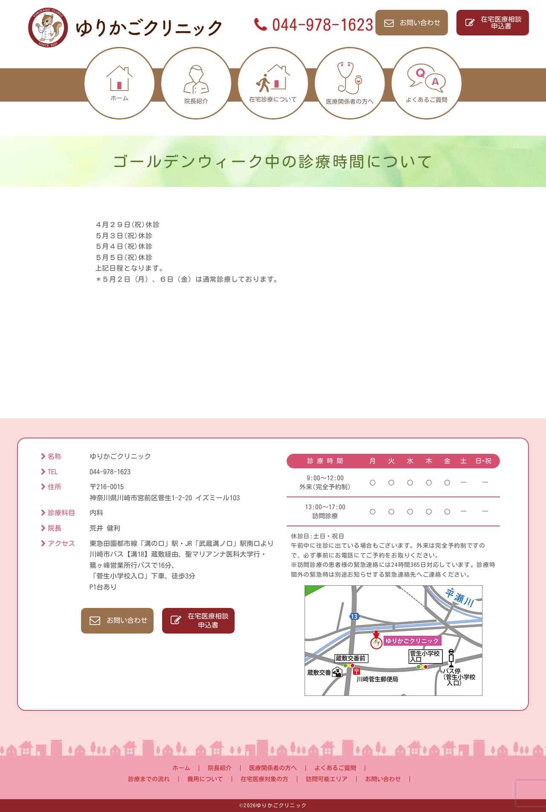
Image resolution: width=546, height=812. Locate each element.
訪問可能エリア (327, 779)
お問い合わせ (412, 22)
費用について (205, 779)
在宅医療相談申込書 (493, 22)
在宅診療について (273, 83)
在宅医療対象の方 (264, 779)
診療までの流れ (149, 779)
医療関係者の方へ (350, 83)
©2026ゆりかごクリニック (273, 805)
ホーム (119, 83)
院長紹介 (196, 83)
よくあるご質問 (426, 83)
